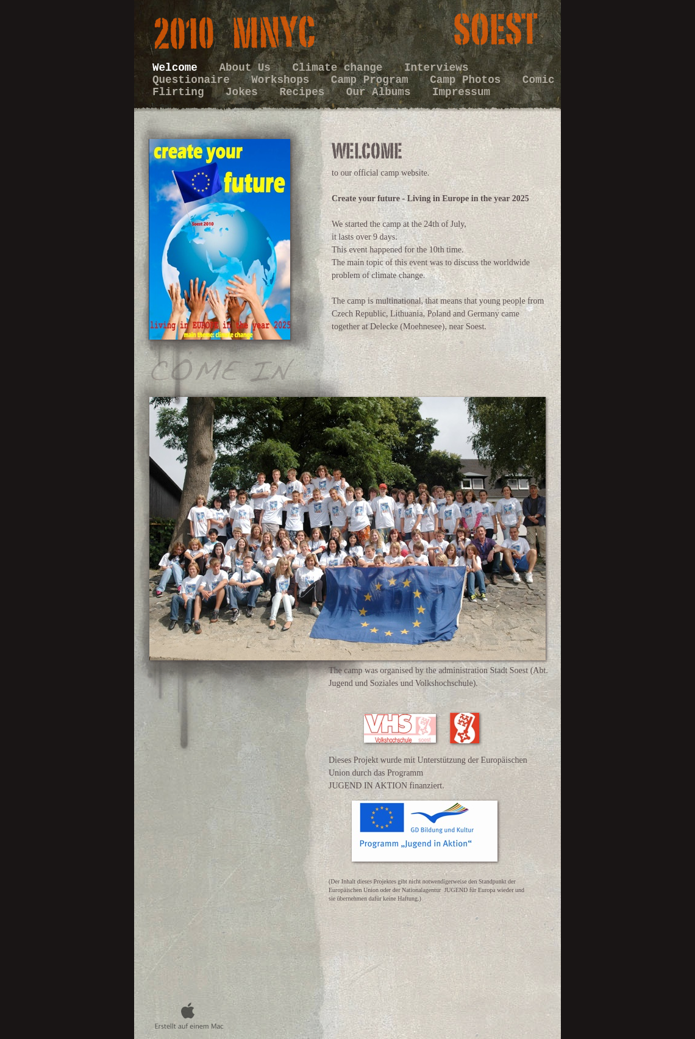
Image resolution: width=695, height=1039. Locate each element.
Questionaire (194, 80)
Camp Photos (468, 80)
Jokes (245, 92)
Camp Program (373, 80)
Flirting (181, 92)
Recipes (304, 92)
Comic (538, 80)
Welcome (178, 68)
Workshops (283, 80)
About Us (248, 68)
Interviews (436, 68)
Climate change (341, 68)
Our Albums (381, 92)
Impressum (461, 92)
